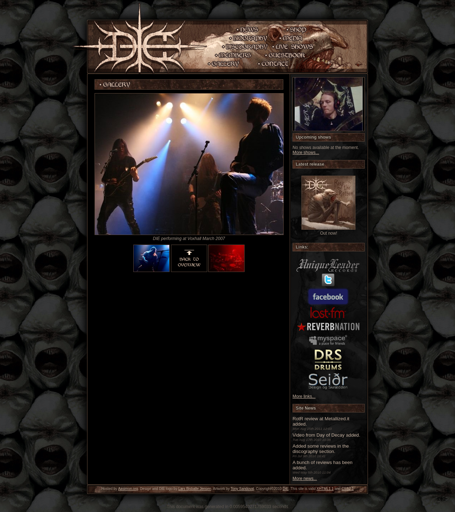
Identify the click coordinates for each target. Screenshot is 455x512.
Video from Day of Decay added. (326, 435)
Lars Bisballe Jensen (194, 489)
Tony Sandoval (242, 489)
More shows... (306, 152)
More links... (304, 396)
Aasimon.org (128, 489)
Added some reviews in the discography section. (321, 448)
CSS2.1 (348, 489)
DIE (286, 489)
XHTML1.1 (325, 489)
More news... (305, 478)
